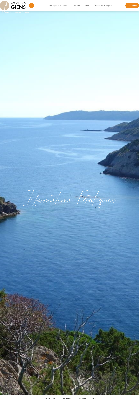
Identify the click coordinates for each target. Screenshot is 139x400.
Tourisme (76, 5)
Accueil (6, 12)
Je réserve (132, 5)
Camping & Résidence (58, 5)
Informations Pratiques (102, 5)
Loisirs (86, 5)
